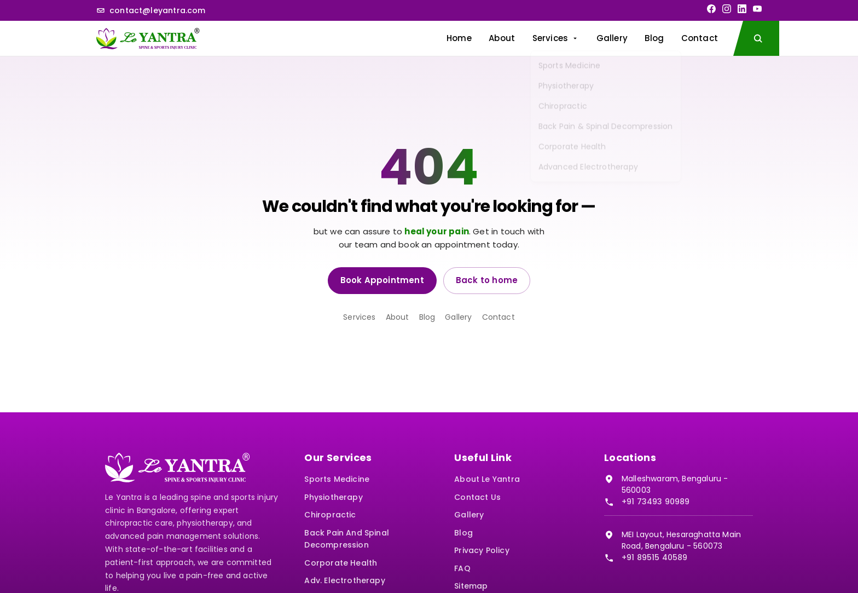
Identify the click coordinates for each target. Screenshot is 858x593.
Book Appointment (382, 280)
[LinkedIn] (742, 8)
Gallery (612, 38)
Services (555, 38)
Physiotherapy (333, 497)
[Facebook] (711, 8)
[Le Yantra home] (148, 38)
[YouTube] (757, 8)
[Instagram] (726, 8)
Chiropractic (330, 514)
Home (459, 38)
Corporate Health (340, 562)
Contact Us (477, 497)
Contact (699, 38)
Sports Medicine (336, 479)
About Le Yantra (487, 479)
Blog (654, 38)
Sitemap (471, 585)
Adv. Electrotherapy (344, 580)
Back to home (487, 280)
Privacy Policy (481, 550)
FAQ (462, 568)
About (502, 38)
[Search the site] (756, 38)
